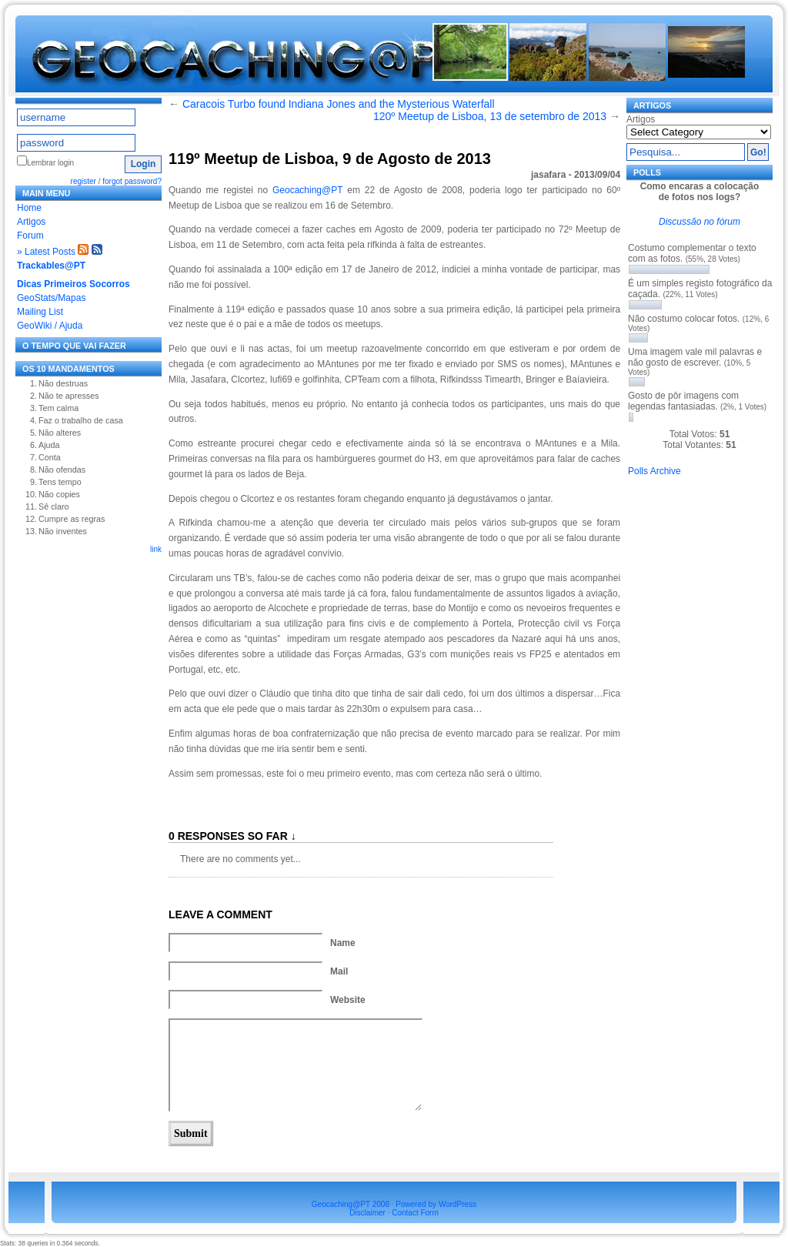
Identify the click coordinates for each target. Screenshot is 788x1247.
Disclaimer (367, 1213)
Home (29, 207)
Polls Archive (654, 471)
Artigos (31, 221)
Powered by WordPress (436, 1204)
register (83, 181)
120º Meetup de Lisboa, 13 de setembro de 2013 (489, 116)
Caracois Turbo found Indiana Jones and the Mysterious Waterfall (338, 104)
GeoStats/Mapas (51, 298)
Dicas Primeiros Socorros (73, 284)
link (156, 549)
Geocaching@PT (307, 190)
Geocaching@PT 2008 (350, 1204)
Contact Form (415, 1213)
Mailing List (40, 311)
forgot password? (132, 181)
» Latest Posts (46, 251)
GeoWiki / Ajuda (49, 325)
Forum (30, 235)
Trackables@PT (51, 265)
